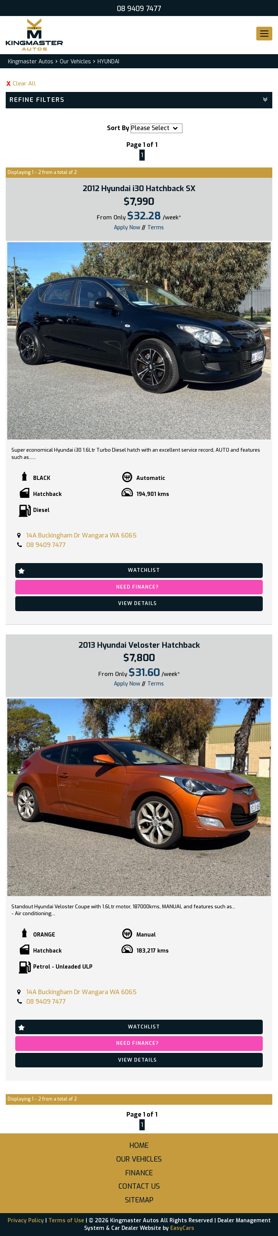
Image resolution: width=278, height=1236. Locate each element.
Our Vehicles (75, 61)
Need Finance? (137, 587)
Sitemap (139, 1200)
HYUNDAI (108, 61)
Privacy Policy (26, 1220)
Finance (139, 1173)
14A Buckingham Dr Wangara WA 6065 (81, 535)
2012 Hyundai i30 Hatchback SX (139, 188)
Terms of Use (67, 1220)
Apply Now (127, 227)
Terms (155, 227)
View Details (137, 603)
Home (139, 1145)
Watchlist (144, 570)
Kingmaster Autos (30, 61)
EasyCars (182, 1228)
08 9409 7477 (139, 8)
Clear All (24, 83)
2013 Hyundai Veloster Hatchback (139, 645)
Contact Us (139, 1186)
